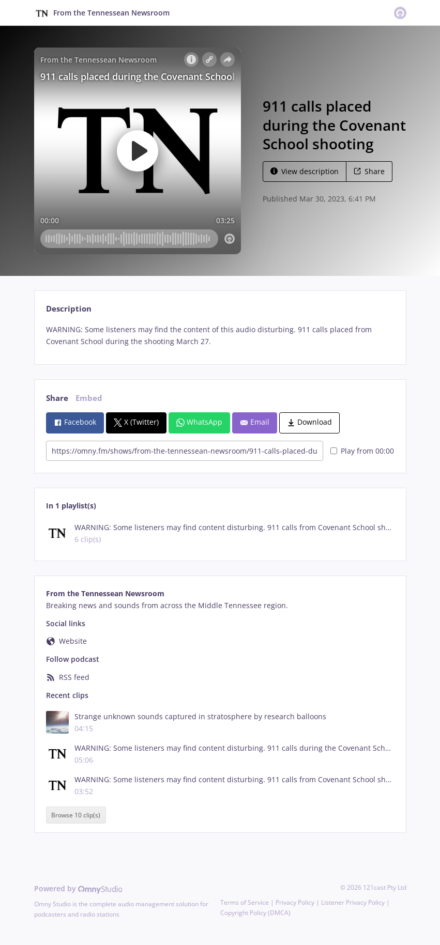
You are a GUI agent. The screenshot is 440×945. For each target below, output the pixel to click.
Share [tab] (57, 398)
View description (304, 171)
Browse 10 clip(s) (75, 815)
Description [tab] (69, 308)
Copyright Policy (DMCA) (255, 912)
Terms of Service (244, 902)
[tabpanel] (220, 335)
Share (369, 171)
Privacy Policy (295, 902)
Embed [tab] (88, 398)
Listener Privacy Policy (353, 902)
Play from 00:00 (362, 451)
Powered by (78, 888)
